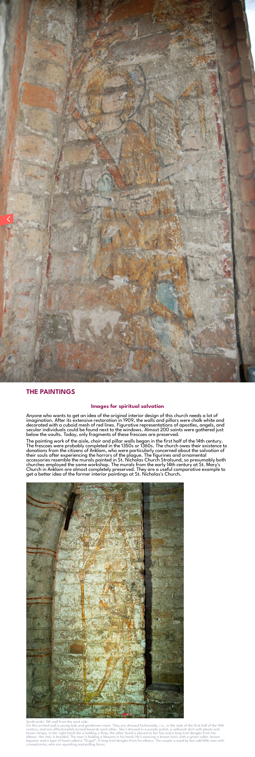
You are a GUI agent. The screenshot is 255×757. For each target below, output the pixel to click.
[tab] (124, 714)
